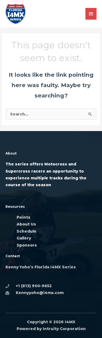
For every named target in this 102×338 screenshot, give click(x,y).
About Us (26, 224)
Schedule (26, 231)
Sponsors (27, 245)
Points (23, 217)
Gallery (24, 238)
